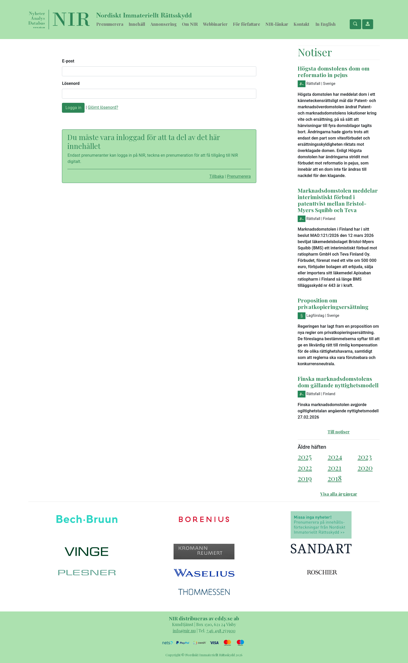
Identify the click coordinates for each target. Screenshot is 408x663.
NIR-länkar (276, 24)
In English (325, 24)
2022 (305, 467)
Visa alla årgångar (338, 494)
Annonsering (163, 24)
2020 (365, 467)
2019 (305, 478)
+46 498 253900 (220, 630)
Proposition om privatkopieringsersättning (333, 303)
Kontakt (301, 24)
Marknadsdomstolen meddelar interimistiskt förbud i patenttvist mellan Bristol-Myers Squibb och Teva (338, 200)
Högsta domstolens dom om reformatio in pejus (333, 71)
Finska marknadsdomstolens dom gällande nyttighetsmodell (338, 382)
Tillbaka (216, 176)
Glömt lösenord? (103, 107)
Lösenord (70, 83)
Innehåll (137, 24)
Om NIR (190, 24)
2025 (305, 456)
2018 (335, 478)
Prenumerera (109, 24)
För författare (246, 24)
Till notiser (339, 431)
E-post (68, 61)
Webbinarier (215, 24)
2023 (365, 456)
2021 (334, 467)
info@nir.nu (184, 630)
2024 (335, 456)
